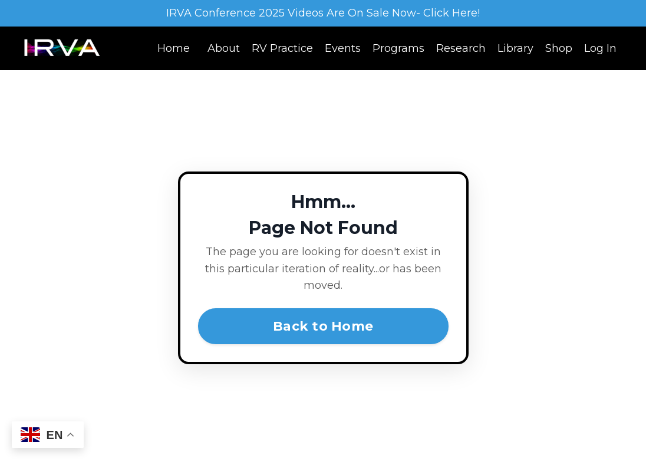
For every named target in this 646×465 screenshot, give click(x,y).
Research (461, 48)
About (223, 48)
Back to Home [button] (323, 326)
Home (173, 48)
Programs (398, 48)
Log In (600, 48)
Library (515, 48)
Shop (558, 48)
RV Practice (282, 48)
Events (343, 48)
